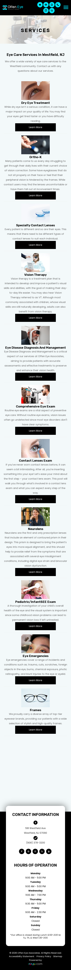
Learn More (35, 127)
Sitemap (57, 956)
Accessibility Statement (21, 956)
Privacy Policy (43, 956)
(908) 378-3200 (35, 842)
